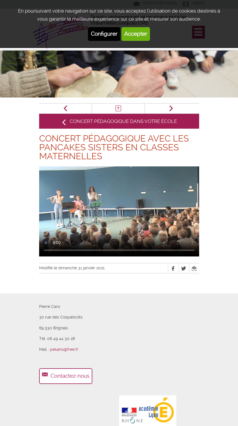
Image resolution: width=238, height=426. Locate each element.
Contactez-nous (70, 376)
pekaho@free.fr (64, 349)
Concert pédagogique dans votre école (123, 121)
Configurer (104, 34)
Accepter (135, 34)
